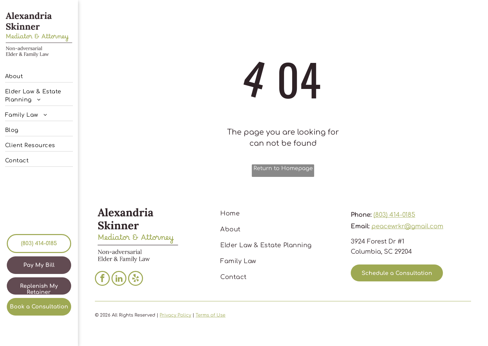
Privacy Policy (175, 315)
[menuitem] (39, 75)
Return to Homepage (283, 168)
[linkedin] (118, 279)
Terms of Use (210, 315)
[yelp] (135, 279)
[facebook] (102, 279)
